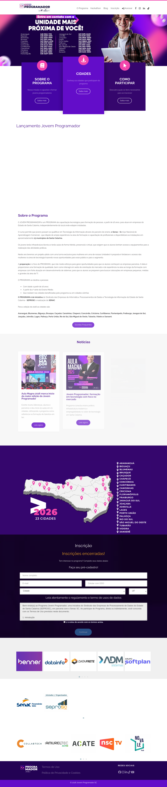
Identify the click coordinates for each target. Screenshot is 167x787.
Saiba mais (41, 100)
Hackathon (95, 8)
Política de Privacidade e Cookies (61, 772)
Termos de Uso (50, 766)
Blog (105, 8)
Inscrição (115, 8)
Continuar (83, 632)
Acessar (128, 8)
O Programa (82, 8)
